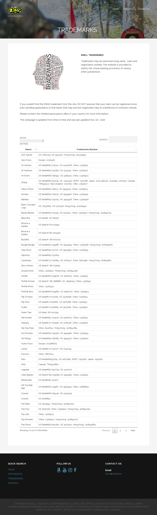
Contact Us (143, 9)
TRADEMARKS (15, 478)
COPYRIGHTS (15, 474)
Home (116, 9)
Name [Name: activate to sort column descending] (28, 149)
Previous (106, 430)
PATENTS (13, 483)
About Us (128, 9)
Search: (118, 139)
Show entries (32, 141)
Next (133, 430)
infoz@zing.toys (113, 473)
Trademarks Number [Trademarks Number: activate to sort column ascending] (87, 149)
